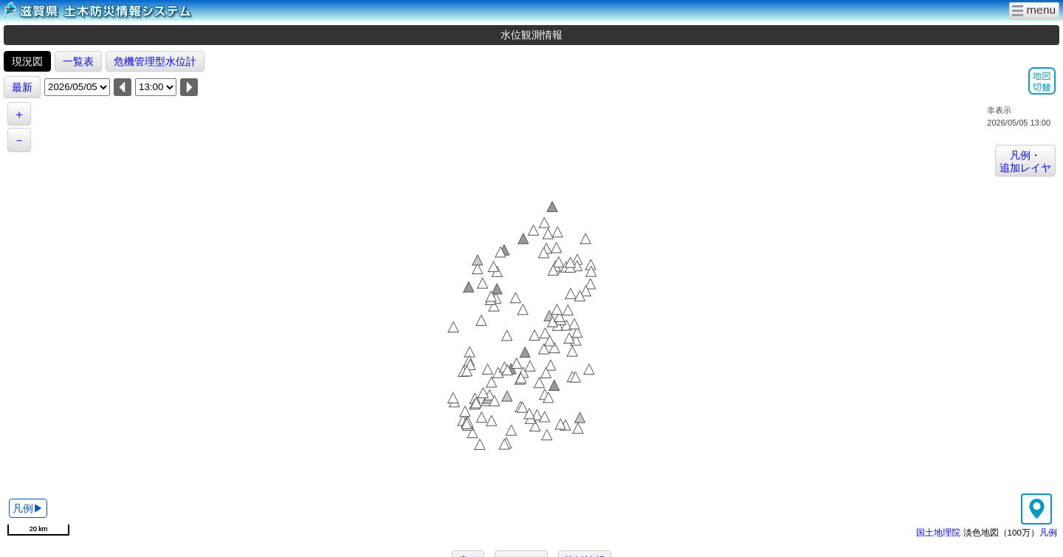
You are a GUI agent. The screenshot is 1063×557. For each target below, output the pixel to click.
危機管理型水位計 (155, 61)
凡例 (1048, 532)
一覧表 (78, 61)
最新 (22, 87)
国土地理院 (938, 532)
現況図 (27, 61)
